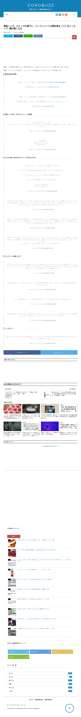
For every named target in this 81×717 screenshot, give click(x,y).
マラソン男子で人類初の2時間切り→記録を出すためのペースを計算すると (37, 550)
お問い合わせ (48, 699)
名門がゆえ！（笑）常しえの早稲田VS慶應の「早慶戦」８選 (33, 589)
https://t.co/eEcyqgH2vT (59, 97)
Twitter (8, 35)
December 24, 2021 (50, 228)
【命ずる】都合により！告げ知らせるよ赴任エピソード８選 (33, 599)
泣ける (22, 32)
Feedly (19, 657)
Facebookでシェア (22, 352)
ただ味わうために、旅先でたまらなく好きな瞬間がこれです (33, 609)
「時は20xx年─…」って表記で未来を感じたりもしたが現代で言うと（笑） (37, 618)
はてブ (38, 35)
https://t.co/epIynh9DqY (55, 82)
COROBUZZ (41, 5)
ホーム (31, 699)
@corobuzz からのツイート (51, 446)
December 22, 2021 (54, 87)
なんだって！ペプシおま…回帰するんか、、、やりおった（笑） (34, 569)
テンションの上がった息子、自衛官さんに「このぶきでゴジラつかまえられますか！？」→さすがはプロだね (44, 560)
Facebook (18, 35)
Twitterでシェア (59, 352)
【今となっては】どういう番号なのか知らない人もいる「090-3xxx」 (35, 579)
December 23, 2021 (52, 191)
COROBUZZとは (38, 699)
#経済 (64, 82)
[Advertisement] (40, 52)
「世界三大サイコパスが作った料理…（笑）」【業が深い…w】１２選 (35, 540)
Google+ (63, 652)
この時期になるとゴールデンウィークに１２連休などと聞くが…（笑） (36, 628)
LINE (28, 35)
